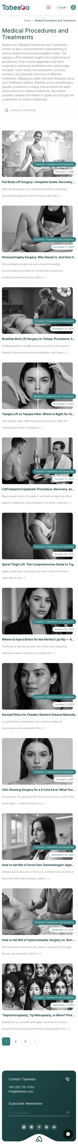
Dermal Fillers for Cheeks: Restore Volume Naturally (39, 714)
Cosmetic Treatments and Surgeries (54, 164)
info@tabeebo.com (21, 1091)
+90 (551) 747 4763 (21, 1087)
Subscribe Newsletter (25, 1103)
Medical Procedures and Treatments (54, 396)
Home (27, 20)
